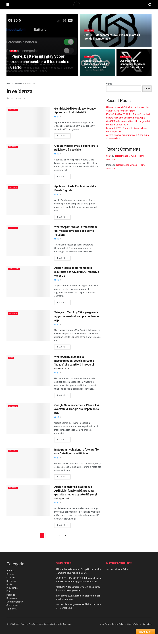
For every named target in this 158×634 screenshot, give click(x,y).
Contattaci (147, 624)
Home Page (104, 624)
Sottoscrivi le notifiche (117, 569)
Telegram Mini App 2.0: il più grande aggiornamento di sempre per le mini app (76, 316)
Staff (109, 156)
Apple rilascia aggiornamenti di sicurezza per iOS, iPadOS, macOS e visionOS (76, 271)
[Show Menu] (7, 4)
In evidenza (30, 84)
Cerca (109, 84)
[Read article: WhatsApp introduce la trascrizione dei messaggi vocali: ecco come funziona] (28, 240)
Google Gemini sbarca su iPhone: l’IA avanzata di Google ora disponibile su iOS (77, 408)
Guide (14, 53)
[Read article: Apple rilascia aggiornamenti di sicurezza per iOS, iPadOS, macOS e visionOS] (28, 281)
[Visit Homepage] (78, 5)
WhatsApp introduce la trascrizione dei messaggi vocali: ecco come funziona (76, 230)
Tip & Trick (11, 608)
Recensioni (11, 598)
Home (9, 84)
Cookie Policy (133, 624)
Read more (64, 135)
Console (10, 574)
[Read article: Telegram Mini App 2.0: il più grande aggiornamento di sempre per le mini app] (28, 325)
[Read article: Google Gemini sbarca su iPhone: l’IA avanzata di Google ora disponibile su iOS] (28, 418)
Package (10, 595)
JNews (16, 624)
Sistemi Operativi (14, 602)
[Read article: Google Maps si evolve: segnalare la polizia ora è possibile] (28, 159)
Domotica (11, 581)
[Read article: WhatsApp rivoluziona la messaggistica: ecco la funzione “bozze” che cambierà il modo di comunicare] (28, 370)
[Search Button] (150, 4)
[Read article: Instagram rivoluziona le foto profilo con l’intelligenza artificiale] (28, 463)
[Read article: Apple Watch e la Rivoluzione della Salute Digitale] (28, 199)
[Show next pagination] (65, 535)
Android (10, 570)
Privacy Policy (118, 624)
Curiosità (90, 33)
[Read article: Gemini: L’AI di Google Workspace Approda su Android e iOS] (28, 122)
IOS (8, 591)
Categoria (18, 84)
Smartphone (12, 605)
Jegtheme (67, 624)
